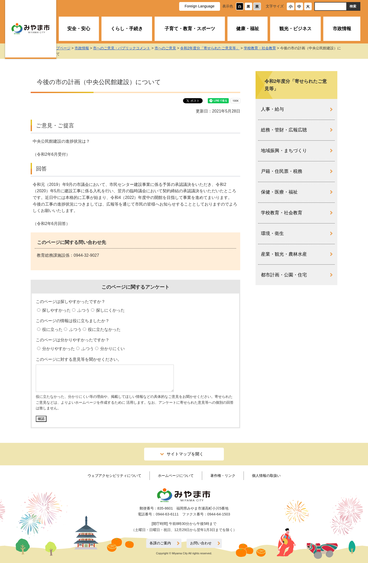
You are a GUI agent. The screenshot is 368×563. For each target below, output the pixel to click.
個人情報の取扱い (266, 476)
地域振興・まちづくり (284, 150)
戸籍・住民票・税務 (281, 171)
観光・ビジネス (295, 28)
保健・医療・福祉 (279, 192)
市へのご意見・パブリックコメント (132, 48)
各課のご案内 (160, 543)
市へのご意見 (176, 48)
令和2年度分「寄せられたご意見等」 (220, 48)
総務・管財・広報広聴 (284, 129)
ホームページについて (176, 476)
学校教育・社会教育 (271, 48)
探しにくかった (110, 310)
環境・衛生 (272, 233)
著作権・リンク (222, 476)
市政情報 (342, 28)
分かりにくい (112, 348)
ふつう (82, 310)
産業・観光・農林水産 (284, 254)
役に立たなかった (104, 329)
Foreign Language (199, 6)
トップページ (70, 48)
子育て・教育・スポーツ (190, 28)
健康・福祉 (247, 28)
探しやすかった (56, 310)
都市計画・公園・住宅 (284, 274)
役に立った (52, 329)
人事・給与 (272, 109)
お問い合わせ (201, 543)
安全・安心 (78, 28)
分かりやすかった (58, 348)
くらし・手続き (127, 28)
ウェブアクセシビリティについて (114, 476)
